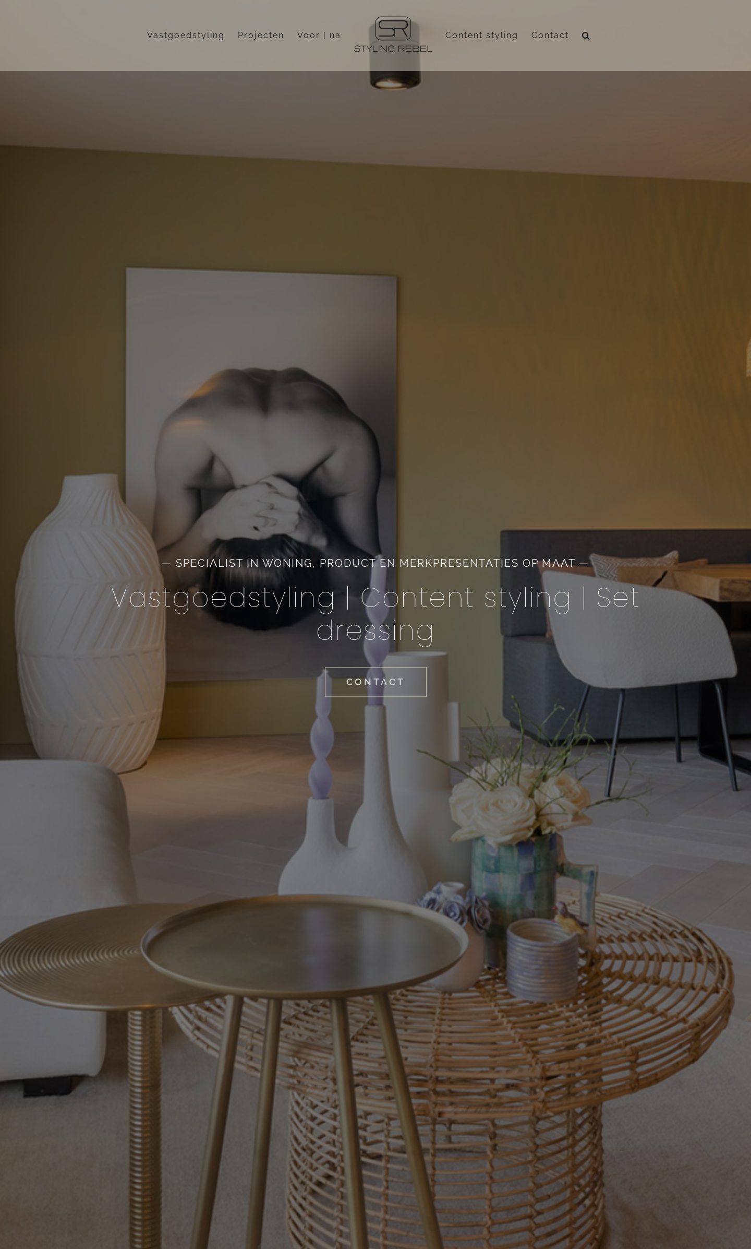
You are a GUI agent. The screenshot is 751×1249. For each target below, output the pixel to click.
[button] (586, 35)
